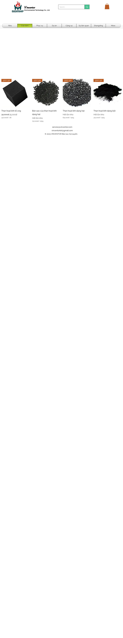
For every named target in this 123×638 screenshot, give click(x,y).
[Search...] (69, 7)
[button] (107, 6)
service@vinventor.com (62, 127)
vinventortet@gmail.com (62, 130)
